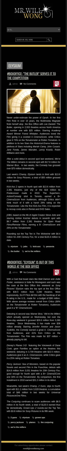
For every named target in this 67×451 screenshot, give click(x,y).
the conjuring (47, 422)
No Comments (29, 84)
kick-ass (37, 246)
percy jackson (17, 422)
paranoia (50, 246)
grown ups (40, 417)
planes (32, 422)
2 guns (14, 417)
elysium (14, 246)
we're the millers (32, 251)
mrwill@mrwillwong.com (33, 448)
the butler (15, 251)
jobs (25, 246)
